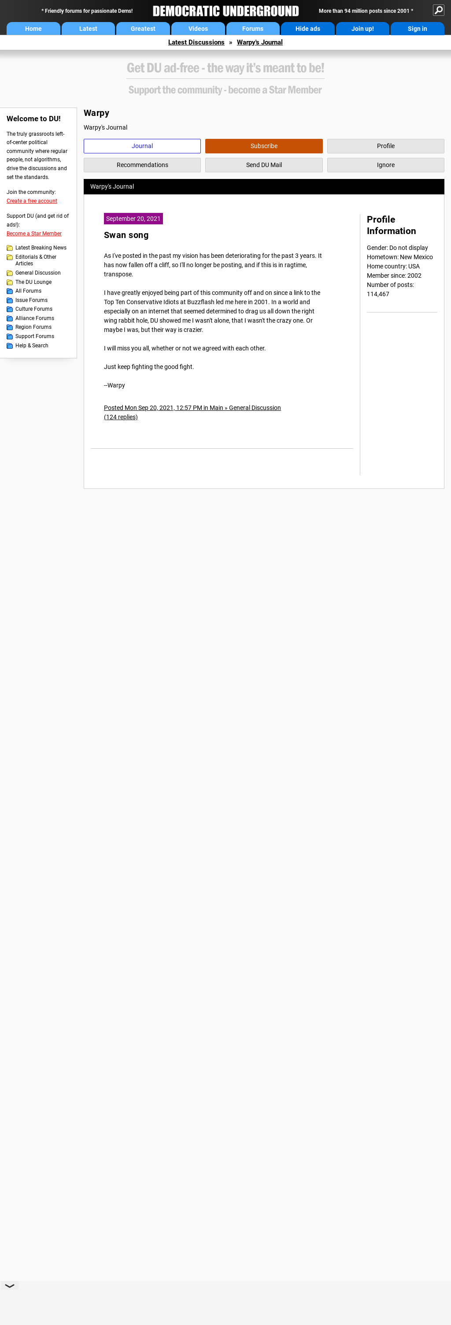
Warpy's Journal (260, 42)
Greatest (143, 28)
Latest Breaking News (41, 248)
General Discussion (38, 273)
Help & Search (31, 345)
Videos (198, 28)
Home (33, 28)
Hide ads (308, 28)
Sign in (417, 28)
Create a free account (32, 201)
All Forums (28, 291)
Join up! (362, 28)
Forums (252, 28)
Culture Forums (33, 309)
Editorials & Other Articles (35, 260)
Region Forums (33, 327)
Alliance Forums (34, 318)
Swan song (126, 235)
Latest (88, 28)
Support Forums (34, 336)
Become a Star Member (34, 234)
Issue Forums (31, 300)
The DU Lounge (33, 282)
